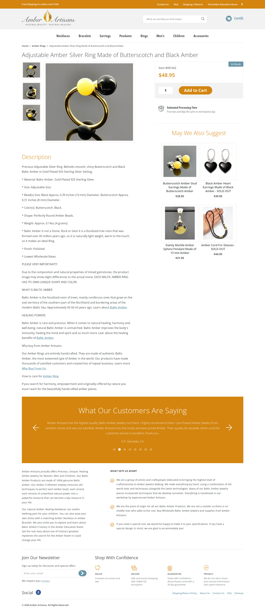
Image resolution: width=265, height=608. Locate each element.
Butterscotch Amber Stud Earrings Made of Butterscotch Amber (180, 168)
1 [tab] (114, 449)
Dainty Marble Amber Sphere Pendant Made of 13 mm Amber (180, 230)
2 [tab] (119, 449)
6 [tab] (140, 449)
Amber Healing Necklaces (51, 509)
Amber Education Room (69, 526)
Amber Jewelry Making (150, 484)
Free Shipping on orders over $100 (40, 4)
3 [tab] (124, 449)
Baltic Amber (118, 307)
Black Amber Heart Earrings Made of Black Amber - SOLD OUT (218, 168)
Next (229, 427)
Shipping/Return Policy (184, 592)
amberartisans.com (49, 17)
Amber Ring (51, 376)
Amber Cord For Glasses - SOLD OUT (218, 228)
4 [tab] (130, 449)
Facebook (241, 4)
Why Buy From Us (34, 368)
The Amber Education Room (223, 4)
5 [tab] (135, 449)
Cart (238, 18)
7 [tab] (145, 449)
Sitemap (238, 592)
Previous (36, 427)
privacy (46, 580)
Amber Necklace (64, 517)
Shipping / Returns (193, 4)
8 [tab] (151, 449)
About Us (205, 592)
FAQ (176, 4)
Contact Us (163, 4)
